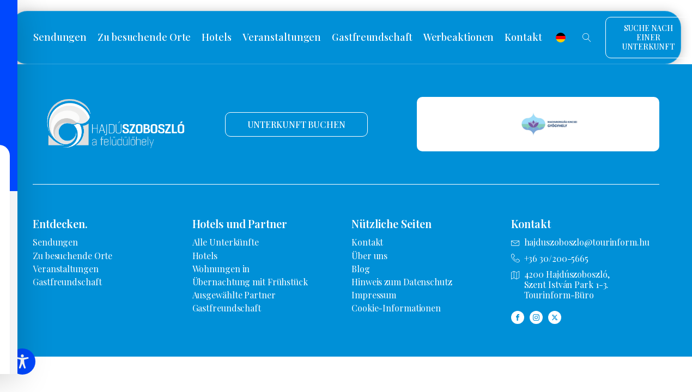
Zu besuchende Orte (144, 38)
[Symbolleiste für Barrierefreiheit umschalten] (22, 361)
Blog (360, 269)
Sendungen (60, 38)
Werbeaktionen (458, 38)
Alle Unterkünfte (225, 242)
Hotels (216, 38)
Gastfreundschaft (372, 38)
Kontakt (523, 38)
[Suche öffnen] (586, 37)
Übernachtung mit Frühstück (250, 282)
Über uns (369, 255)
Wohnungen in (221, 269)
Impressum (373, 295)
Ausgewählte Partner (234, 295)
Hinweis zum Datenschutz (401, 282)
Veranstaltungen (281, 38)
